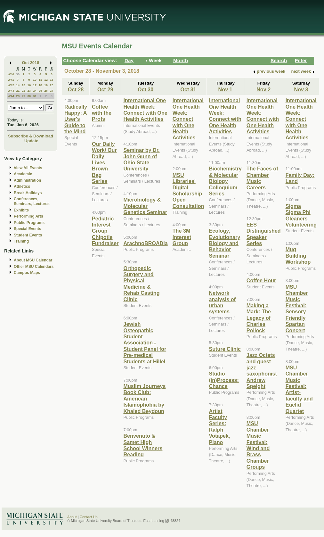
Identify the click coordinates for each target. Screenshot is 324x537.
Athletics (22, 186)
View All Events (28, 168)
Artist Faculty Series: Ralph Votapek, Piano (219, 426)
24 (34, 90)
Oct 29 (105, 89)
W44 (11, 96)
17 (34, 85)
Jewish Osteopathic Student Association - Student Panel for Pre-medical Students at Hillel (144, 342)
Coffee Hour (261, 280)
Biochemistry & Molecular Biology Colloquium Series (225, 181)
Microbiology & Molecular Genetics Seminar (145, 206)
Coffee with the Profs (101, 113)
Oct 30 (145, 89)
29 (23, 96)
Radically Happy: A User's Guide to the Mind (75, 119)
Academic (23, 174)
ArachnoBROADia (145, 243)
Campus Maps (27, 272)
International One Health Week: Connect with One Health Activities (145, 109)
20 (51, 85)
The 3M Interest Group (182, 237)
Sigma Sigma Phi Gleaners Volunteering (301, 215)
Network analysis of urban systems (222, 302)
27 (51, 90)
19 (46, 85)
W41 (11, 79)
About (72, 517)
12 (46, 79)
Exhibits (21, 210)
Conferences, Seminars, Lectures (32, 201)
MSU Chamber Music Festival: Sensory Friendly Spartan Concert (297, 308)
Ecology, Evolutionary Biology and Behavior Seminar (224, 243)
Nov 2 (263, 89)
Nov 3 (301, 89)
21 (18, 90)
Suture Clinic (225, 349)
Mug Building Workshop (298, 255)
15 (23, 85)
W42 (11, 85)
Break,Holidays (28, 193)
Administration (27, 180)
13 (51, 79)
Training (21, 241)
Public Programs (29, 222)
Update (31, 140)
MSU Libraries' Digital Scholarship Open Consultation (188, 190)
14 (18, 85)
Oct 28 (76, 89)
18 (40, 85)
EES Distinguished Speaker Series (264, 234)
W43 (11, 90)
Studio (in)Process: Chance (224, 380)
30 (18, 74)
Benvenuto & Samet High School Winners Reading (142, 445)
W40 (11, 74)
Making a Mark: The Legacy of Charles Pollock (259, 317)
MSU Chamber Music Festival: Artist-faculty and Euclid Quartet (299, 389)
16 (29, 85)
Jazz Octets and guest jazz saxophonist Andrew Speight (262, 370)
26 (46, 90)
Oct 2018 (30, 62)
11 (40, 79)
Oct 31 (188, 89)
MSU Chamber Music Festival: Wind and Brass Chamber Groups (258, 445)
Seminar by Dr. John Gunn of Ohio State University (141, 159)
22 (23, 90)
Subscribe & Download (30, 136)
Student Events (28, 235)
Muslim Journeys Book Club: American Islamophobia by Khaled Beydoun (144, 398)
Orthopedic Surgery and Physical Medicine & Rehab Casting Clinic (141, 283)
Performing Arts (28, 216)
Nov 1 (225, 89)
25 (40, 90)
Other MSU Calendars (34, 266)
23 (29, 90)
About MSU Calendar (33, 260)
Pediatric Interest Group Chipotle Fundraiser (105, 231)
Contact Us (89, 517)
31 (34, 96)
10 (34, 79)
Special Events (27, 229)
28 (18, 96)
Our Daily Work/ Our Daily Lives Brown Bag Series (104, 162)
